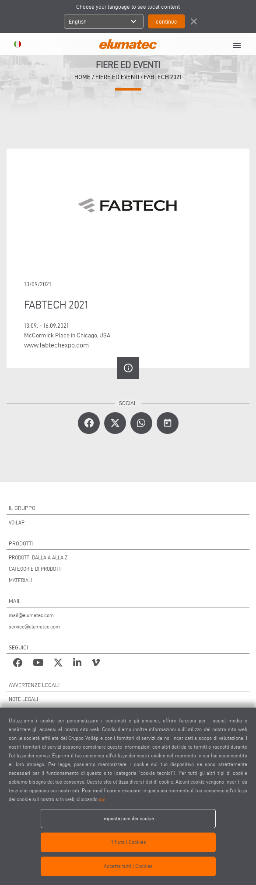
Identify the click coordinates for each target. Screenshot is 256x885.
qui (102, 799)
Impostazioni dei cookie (128, 818)
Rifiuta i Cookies (128, 842)
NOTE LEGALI (23, 699)
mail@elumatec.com (31, 615)
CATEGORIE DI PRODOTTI (36, 569)
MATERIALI (20, 580)
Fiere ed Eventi (117, 77)
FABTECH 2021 (163, 77)
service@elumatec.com (34, 626)
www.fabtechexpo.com (56, 345)
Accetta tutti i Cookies (128, 866)
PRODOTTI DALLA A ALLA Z (38, 557)
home (82, 77)
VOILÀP (17, 522)
